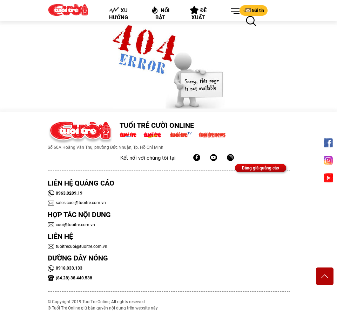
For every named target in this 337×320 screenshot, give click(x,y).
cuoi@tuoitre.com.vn (71, 224)
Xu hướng (118, 13)
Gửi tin (253, 10)
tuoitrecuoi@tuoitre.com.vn (77, 246)
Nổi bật (160, 13)
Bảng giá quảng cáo (260, 168)
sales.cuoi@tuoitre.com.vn (77, 202)
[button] (234, 11)
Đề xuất (198, 13)
